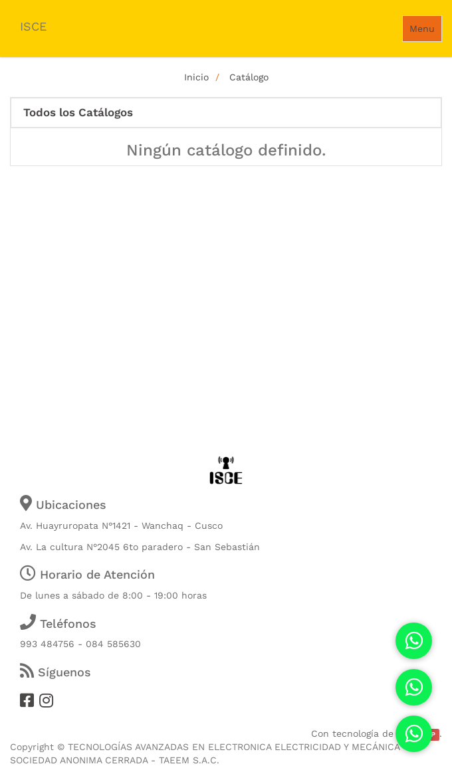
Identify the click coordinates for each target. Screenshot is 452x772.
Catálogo (249, 77)
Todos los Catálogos (78, 112)
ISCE (33, 26)
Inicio (196, 77)
